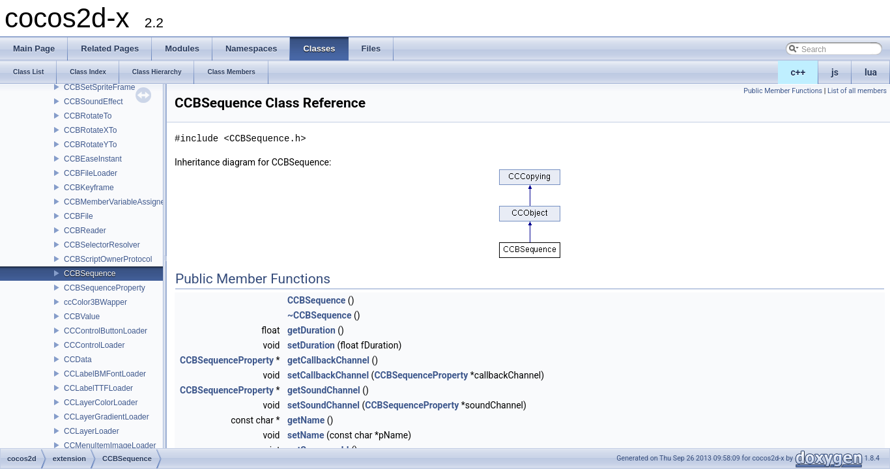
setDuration (311, 345)
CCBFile (78, 216)
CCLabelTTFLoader (98, 388)
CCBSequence (89, 273)
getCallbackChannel (328, 360)
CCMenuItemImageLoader (110, 445)
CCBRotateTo (87, 116)
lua (871, 72)
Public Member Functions (782, 91)
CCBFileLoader (90, 173)
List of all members (857, 91)
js (835, 72)
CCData (78, 359)
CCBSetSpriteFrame (99, 87)
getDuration (311, 330)
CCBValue (82, 316)
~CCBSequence (319, 315)
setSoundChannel (323, 405)
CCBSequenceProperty (104, 287)
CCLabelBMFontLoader (105, 373)
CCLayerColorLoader (100, 402)
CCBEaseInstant (93, 158)
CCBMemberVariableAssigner (115, 201)
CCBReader (85, 230)
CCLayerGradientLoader (106, 416)
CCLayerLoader (91, 431)
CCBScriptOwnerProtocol (108, 259)
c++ (798, 72)
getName (305, 420)
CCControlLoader (94, 345)
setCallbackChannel (328, 375)
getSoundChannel (323, 390)
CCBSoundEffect (93, 101)
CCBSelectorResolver (102, 244)
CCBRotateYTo (90, 144)
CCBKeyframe (89, 187)
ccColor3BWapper (95, 302)
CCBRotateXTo (90, 130)
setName (305, 435)
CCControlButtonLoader (105, 330)
